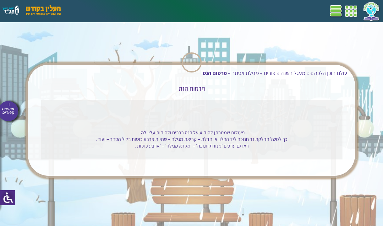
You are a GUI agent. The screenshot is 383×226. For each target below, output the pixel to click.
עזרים (83, 11)
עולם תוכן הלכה (326, 73)
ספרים (159, 11)
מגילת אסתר (240, 73)
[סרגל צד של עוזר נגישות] (7, 197)
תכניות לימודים (206, 11)
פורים (265, 73)
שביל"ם (178, 11)
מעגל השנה (288, 73)
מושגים (141, 11)
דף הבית (233, 11)
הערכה (122, 11)
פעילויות (101, 11)
